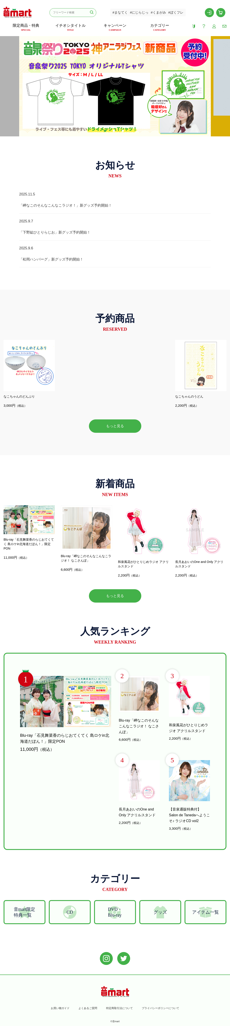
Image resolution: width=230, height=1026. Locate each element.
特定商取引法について (119, 1008)
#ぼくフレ (175, 12)
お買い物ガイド (60, 1008)
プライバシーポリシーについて (160, 1008)
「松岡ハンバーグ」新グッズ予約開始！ (51, 259)
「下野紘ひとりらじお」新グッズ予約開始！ (54, 232)
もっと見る (115, 426)
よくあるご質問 (87, 1008)
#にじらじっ (139, 12)
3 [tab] (124, 132)
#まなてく (120, 12)
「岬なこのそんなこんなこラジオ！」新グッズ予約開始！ (65, 205)
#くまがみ (158, 12)
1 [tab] (106, 132)
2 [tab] (115, 132)
